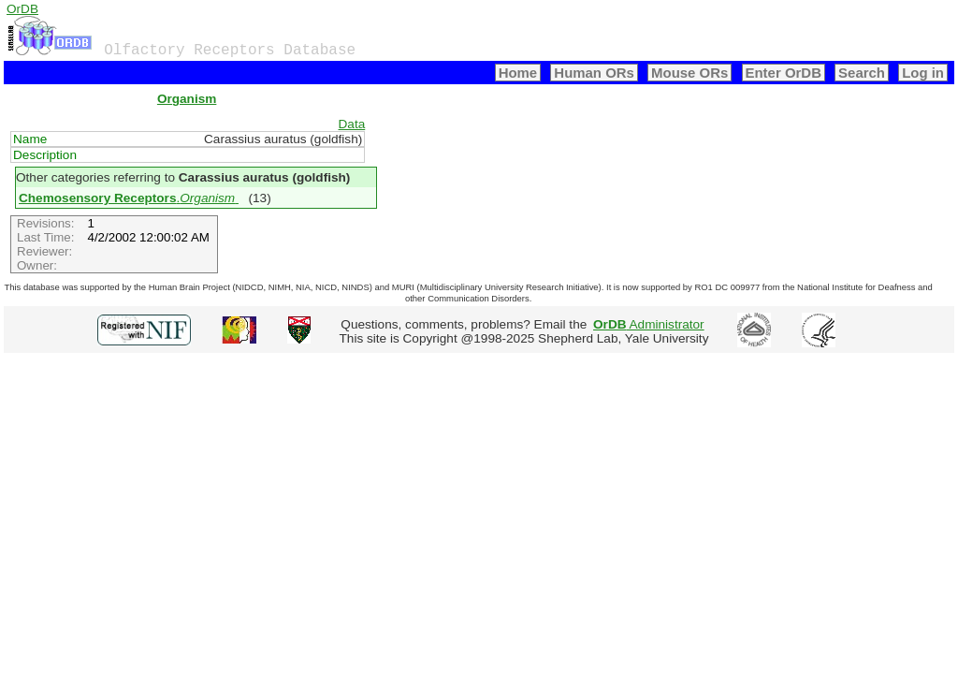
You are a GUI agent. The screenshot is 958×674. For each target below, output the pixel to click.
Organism (186, 99)
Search (861, 73)
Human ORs (594, 73)
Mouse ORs (689, 73)
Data (352, 124)
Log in (923, 73)
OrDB (22, 9)
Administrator (648, 324)
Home (518, 73)
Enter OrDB (783, 73)
